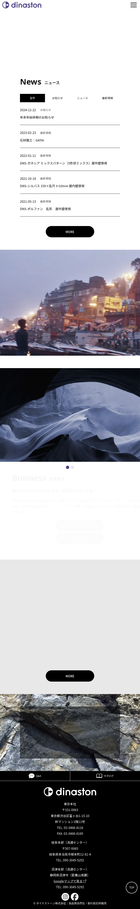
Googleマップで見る (70, 881)
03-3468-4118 (73, 827)
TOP (131, 887)
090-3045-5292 (73, 860)
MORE (70, 231)
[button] (67, 467)
